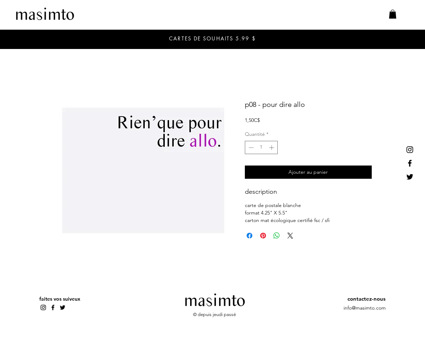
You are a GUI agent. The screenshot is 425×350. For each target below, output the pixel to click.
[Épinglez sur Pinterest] (263, 235)
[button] (392, 14)
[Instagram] (409, 149)
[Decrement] (250, 147)
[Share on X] (290, 235)
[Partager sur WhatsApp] (276, 235)
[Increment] (272, 147)
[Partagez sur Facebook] (249, 235)
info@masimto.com (365, 308)
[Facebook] (409, 163)
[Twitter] (409, 176)
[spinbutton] (261, 147)
